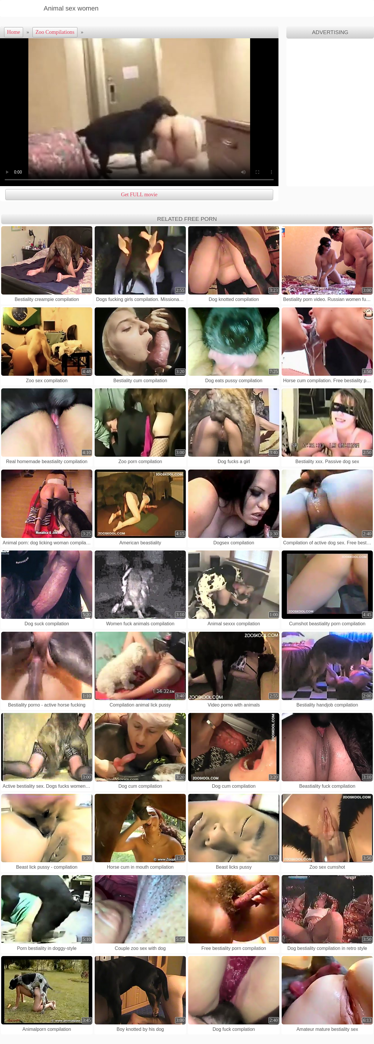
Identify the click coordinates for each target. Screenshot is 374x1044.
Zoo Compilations (54, 32)
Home (13, 32)
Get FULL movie (139, 195)
